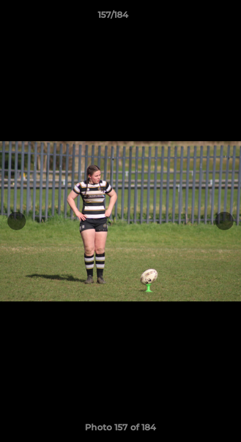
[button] (196, 17)
